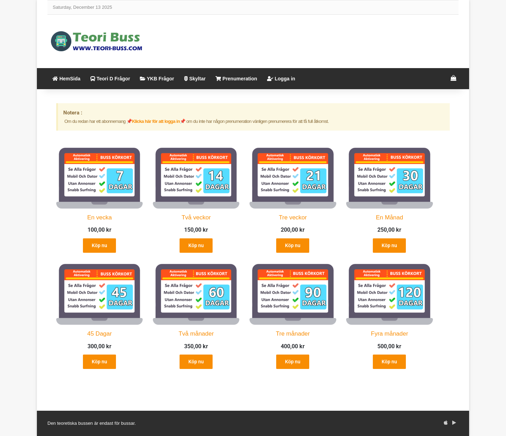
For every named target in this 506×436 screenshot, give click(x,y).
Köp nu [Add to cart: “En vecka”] (99, 245)
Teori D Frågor (110, 78)
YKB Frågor (157, 78)
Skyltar (195, 78)
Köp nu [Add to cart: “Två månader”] (196, 361)
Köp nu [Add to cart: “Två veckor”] (196, 245)
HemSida (66, 78)
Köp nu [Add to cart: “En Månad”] (389, 245)
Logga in (281, 78)
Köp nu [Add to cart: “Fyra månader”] (389, 361)
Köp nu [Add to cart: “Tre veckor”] (292, 245)
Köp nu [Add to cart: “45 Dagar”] (99, 361)
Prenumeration (236, 78)
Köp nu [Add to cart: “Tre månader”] (292, 361)
